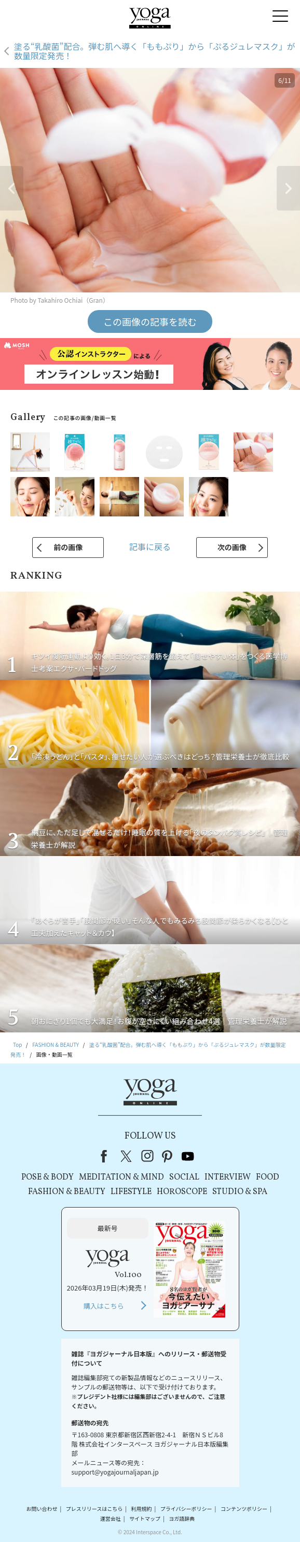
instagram (147, 1156)
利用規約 (141, 1508)
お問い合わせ (41, 1508)
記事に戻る (150, 546)
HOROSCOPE (182, 1192)
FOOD (267, 1177)
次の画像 (232, 547)
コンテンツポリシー (244, 1508)
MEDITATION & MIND (121, 1177)
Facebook (107, 1156)
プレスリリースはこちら (94, 1508)
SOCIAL (184, 1177)
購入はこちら (104, 1306)
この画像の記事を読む (150, 321)
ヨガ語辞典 (182, 1518)
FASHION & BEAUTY (66, 1192)
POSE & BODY (47, 1177)
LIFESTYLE (131, 1192)
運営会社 (110, 1518)
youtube (188, 1156)
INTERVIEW (227, 1177)
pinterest (167, 1156)
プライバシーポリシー (186, 1508)
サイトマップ (144, 1518)
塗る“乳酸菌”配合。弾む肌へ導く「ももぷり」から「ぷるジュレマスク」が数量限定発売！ (154, 51)
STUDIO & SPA (239, 1192)
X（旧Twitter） (127, 1156)
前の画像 (68, 547)
